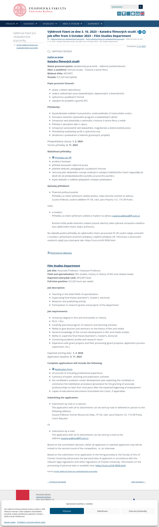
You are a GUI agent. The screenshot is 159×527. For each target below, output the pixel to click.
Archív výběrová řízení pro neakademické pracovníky (105, 39)
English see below (55, 57)
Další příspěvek (138, 482)
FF (48, 39)
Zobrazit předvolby (138, 511)
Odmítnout (102, 511)
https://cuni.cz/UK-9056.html (111, 465)
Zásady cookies (10, 522)
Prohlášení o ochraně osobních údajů (31, 522)
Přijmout (67, 511)
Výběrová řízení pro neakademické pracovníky (24, 36)
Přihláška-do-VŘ (62, 157)
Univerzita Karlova (43, 497)
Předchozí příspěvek (56, 482)
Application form (62, 369)
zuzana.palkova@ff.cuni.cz (126, 215)
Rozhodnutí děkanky (59, 253)
